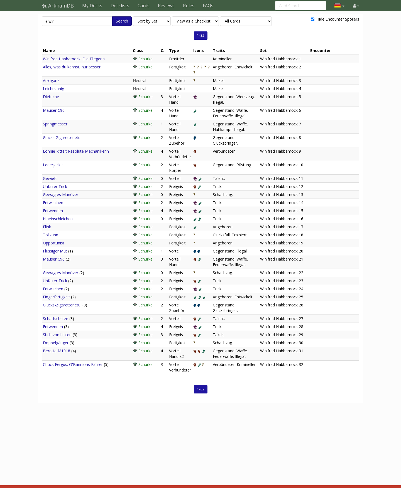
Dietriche (51, 96)
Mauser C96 (54, 110)
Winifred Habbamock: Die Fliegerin (74, 58)
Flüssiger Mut (55, 251)
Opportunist (53, 243)
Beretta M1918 (56, 350)
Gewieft (50, 178)
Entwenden (53, 210)
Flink (47, 226)
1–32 (200, 35)
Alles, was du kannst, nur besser (72, 67)
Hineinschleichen (58, 218)
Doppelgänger (56, 342)
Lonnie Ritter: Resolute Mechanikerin (76, 151)
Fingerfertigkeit (56, 296)
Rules (188, 6)
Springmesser (55, 124)
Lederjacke (53, 164)
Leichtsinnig (53, 88)
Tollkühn (50, 234)
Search (122, 21)
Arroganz (51, 80)
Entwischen (53, 202)
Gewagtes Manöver (60, 194)
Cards (144, 6)
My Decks (92, 6)
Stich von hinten (57, 334)
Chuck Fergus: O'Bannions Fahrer (73, 364)
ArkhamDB (58, 5)
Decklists (120, 6)
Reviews (166, 6)
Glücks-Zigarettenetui (62, 137)
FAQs (208, 6)
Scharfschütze (55, 318)
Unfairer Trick (55, 186)
